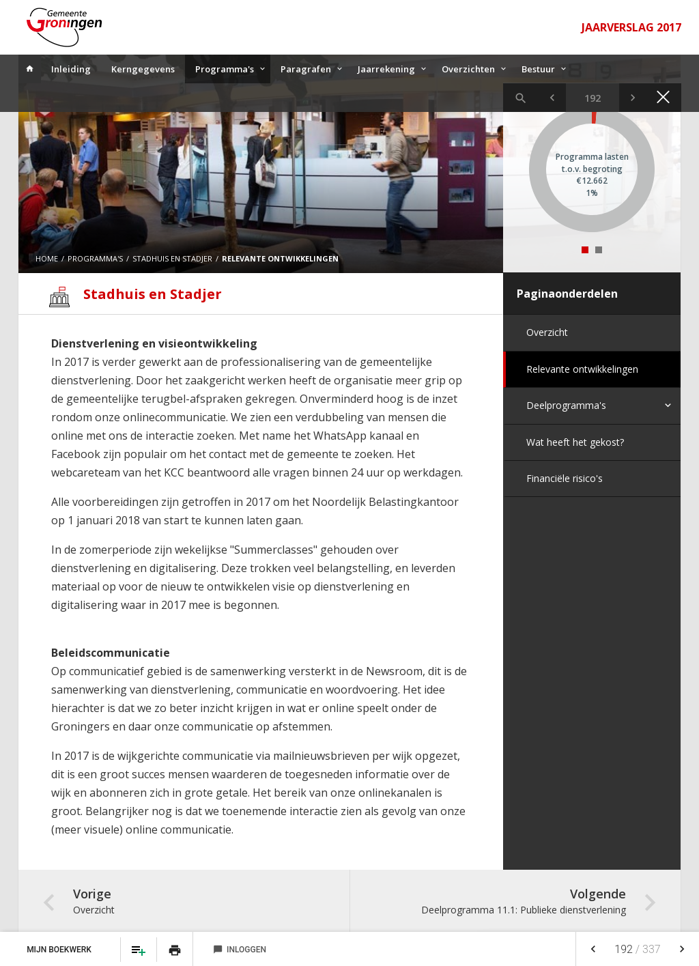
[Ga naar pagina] (592, 97)
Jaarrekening (386, 69)
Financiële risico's (564, 478)
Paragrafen (306, 69)
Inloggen (239, 949)
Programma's (224, 69)
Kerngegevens (143, 69)
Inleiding (71, 69)
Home (46, 258)
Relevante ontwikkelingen (582, 369)
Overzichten (468, 69)
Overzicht (547, 332)
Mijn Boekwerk (60, 949)
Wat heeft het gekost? (575, 442)
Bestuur (538, 69)
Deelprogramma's (566, 405)
